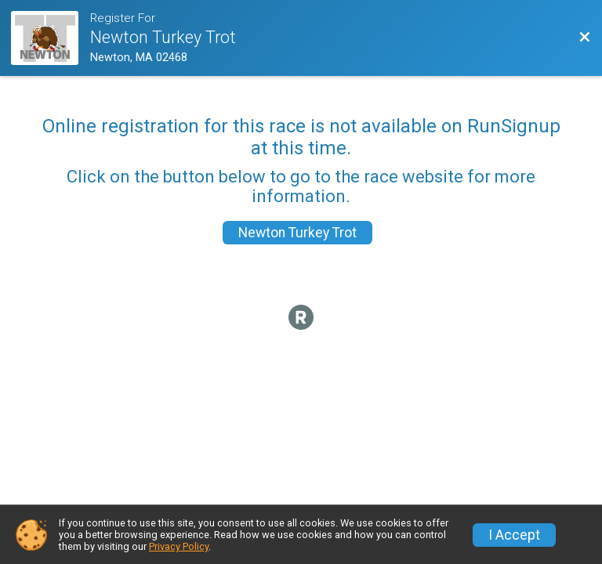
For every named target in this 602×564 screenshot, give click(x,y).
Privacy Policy (179, 546)
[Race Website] (50, 38)
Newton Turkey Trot (297, 232)
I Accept (514, 535)
